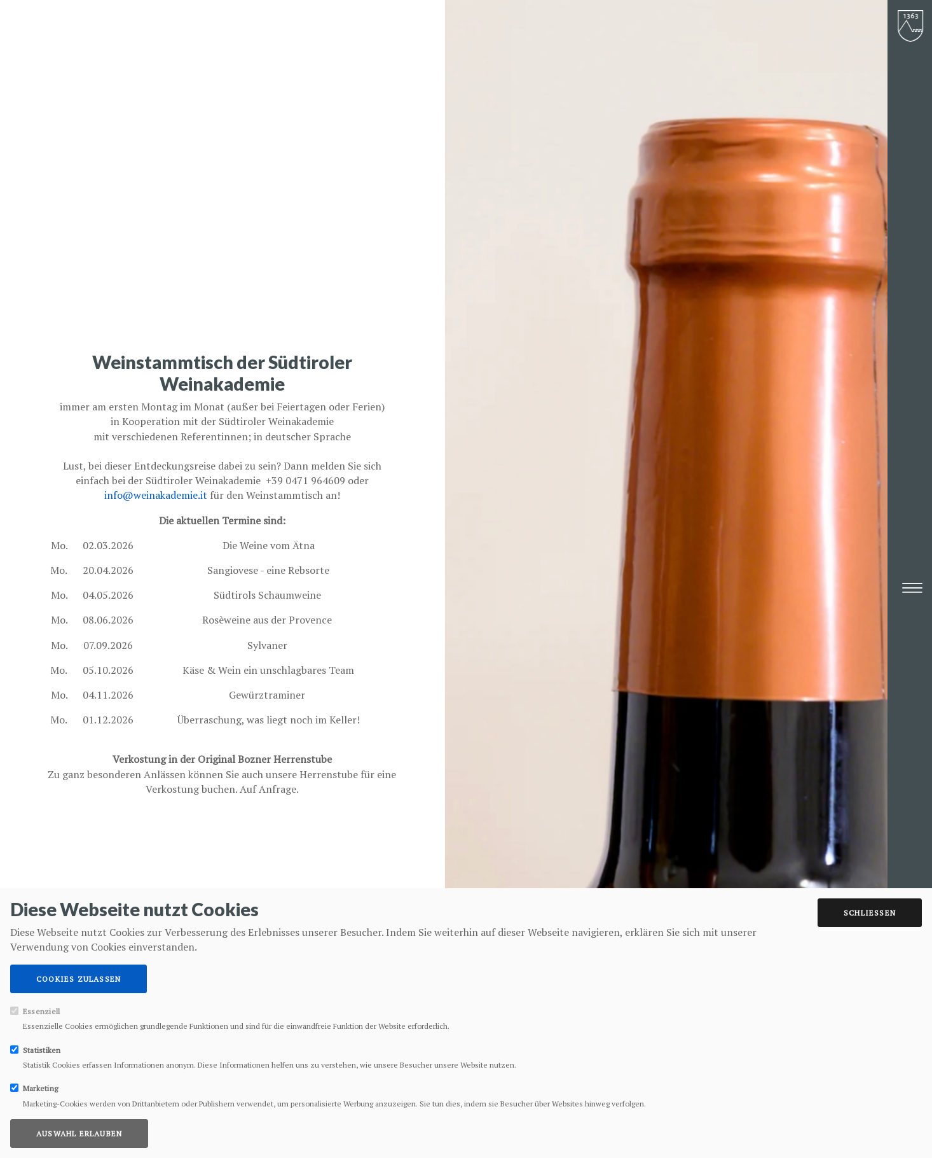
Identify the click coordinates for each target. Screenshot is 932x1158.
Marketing (40, 1088)
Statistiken (42, 1050)
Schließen (870, 912)
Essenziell (41, 1011)
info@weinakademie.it (155, 495)
